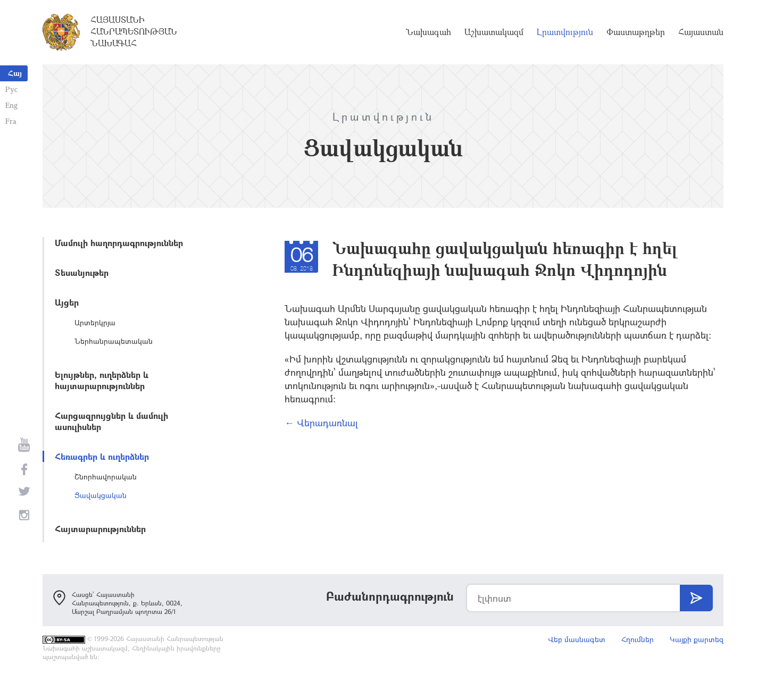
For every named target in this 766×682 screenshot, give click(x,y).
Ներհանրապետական (113, 341)
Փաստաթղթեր (635, 32)
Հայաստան (700, 32)
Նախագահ (428, 32)
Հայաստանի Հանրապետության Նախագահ (133, 31)
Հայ (15, 73)
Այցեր (67, 302)
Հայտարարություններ (100, 528)
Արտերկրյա (94, 322)
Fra (10, 121)
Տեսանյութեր (82, 272)
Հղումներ (637, 639)
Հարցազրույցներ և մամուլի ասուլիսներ (111, 421)
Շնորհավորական (105, 476)
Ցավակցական (100, 495)
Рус (11, 89)
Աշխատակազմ (493, 32)
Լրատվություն (565, 32)
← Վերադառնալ (321, 422)
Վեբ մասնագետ (576, 639)
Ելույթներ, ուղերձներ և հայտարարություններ (101, 380)
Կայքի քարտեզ (696, 639)
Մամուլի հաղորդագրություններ (119, 242)
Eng (11, 105)
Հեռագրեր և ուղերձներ (102, 456)
